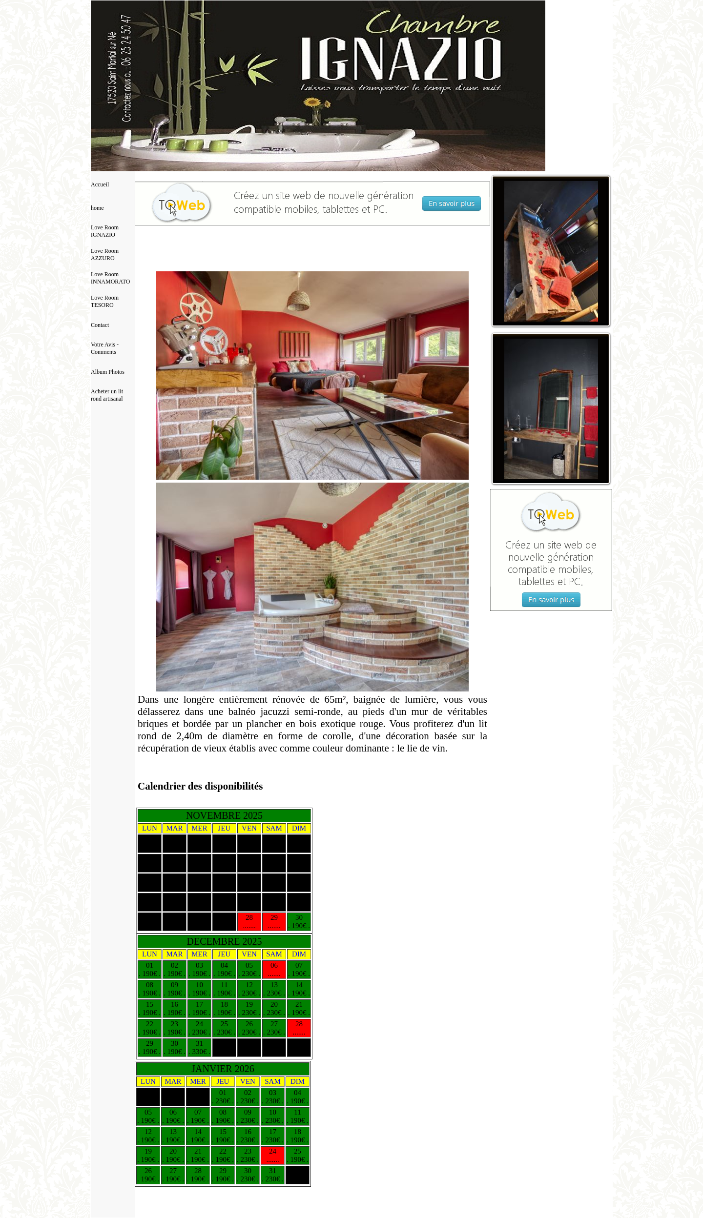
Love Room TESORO (105, 301)
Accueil (100, 184)
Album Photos (107, 371)
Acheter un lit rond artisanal (107, 395)
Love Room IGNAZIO (105, 231)
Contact (100, 325)
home (97, 207)
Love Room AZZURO (105, 254)
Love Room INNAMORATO (110, 278)
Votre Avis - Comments (105, 348)
